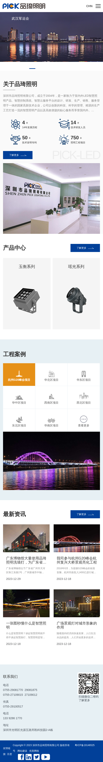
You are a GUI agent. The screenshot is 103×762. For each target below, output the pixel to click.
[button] (32, 68)
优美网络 (34, 750)
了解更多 (17, 155)
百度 (9, 754)
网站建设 (22, 750)
